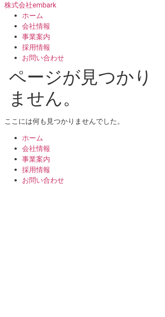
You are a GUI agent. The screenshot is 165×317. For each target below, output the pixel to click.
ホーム (32, 15)
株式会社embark (30, 5)
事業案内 (36, 37)
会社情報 (36, 26)
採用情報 (36, 47)
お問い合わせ (43, 58)
